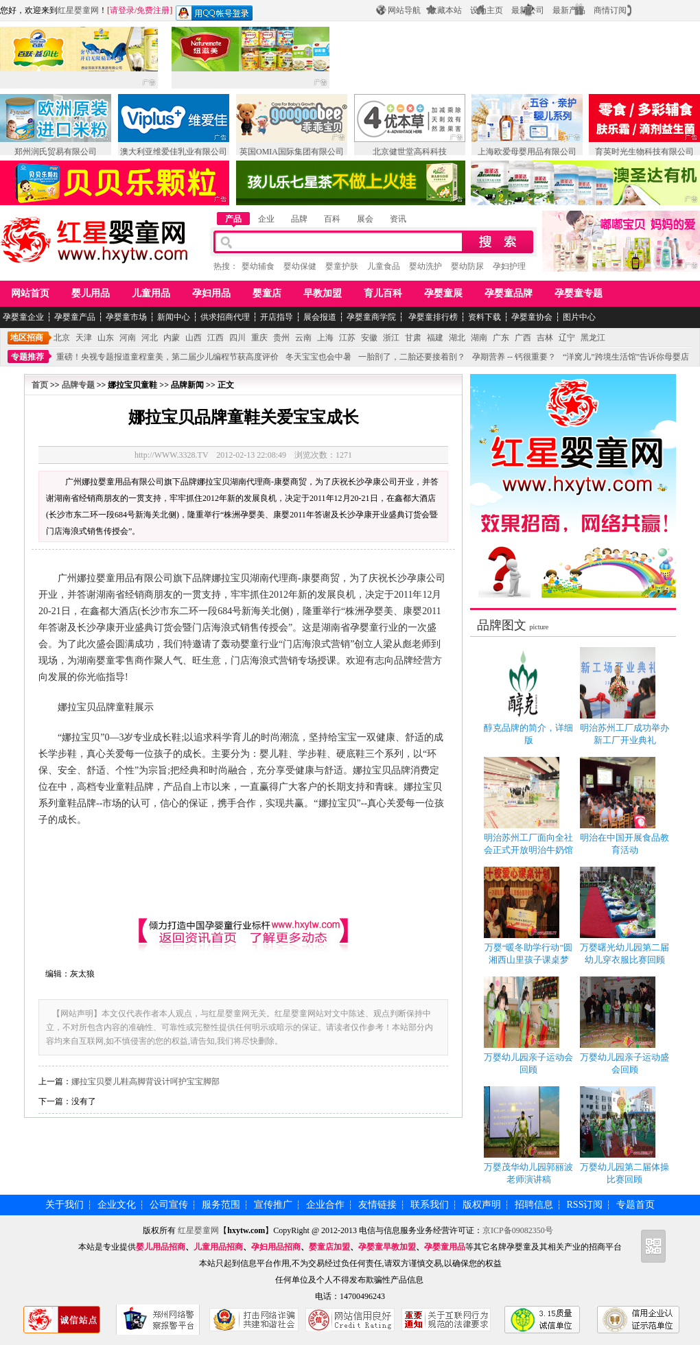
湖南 (479, 337)
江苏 (347, 337)
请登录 (122, 10)
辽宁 (567, 337)
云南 (303, 337)
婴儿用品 (90, 293)
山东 (105, 337)
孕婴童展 (443, 293)
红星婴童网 (78, 10)
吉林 (545, 337)
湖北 (457, 337)
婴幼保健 (299, 266)
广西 (523, 337)
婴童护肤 (341, 266)
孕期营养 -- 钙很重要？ (514, 357)
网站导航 (404, 10)
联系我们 (429, 1205)
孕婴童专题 (579, 293)
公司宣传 (169, 1205)
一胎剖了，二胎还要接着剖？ (411, 357)
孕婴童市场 (126, 317)
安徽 (369, 337)
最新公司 (527, 10)
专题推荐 (27, 357)
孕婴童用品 (444, 1247)
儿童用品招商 (218, 1247)
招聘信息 (534, 1205)
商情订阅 (610, 10)
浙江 (391, 337)
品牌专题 (78, 385)
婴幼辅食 (258, 266)
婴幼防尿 (467, 266)
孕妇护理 (509, 266)
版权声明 (482, 1205)
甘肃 (413, 337)
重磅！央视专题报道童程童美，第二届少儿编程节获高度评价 (167, 357)
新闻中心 (173, 317)
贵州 (281, 337)
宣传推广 (273, 1205)
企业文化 (116, 1205)
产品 (233, 219)
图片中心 (579, 317)
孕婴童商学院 (371, 317)
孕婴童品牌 (509, 293)
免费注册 (153, 10)
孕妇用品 (211, 293)
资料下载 (484, 317)
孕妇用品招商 (276, 1247)
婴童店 (267, 293)
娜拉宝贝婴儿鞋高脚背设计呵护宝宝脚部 (145, 1081)
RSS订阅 (585, 1205)
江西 (215, 337)
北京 (62, 337)
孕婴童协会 (531, 317)
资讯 (398, 219)
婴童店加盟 (329, 1247)
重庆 (259, 337)
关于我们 (64, 1205)
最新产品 (568, 10)
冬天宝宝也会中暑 (318, 357)
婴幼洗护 (425, 266)
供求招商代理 (225, 317)
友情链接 (377, 1205)
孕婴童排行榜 (432, 317)
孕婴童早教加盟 (387, 1247)
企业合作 (325, 1205)
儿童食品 (383, 266)
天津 (83, 337)
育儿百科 (383, 293)
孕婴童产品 (74, 317)
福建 (435, 337)
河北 (149, 337)
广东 (501, 337)
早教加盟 (322, 293)
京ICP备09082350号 (517, 1230)
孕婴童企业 (23, 317)
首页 (40, 385)
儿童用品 (151, 293)
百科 (332, 219)
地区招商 (26, 337)
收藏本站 (445, 10)
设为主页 (486, 10)
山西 (193, 337)
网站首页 (30, 293)
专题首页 (635, 1205)
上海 (325, 337)
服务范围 (221, 1205)
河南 (127, 337)
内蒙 (171, 337)
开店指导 (276, 317)
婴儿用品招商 (160, 1247)
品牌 (299, 219)
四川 (237, 337)
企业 (266, 219)
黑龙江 (593, 337)
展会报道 (319, 317)
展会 (365, 219)
